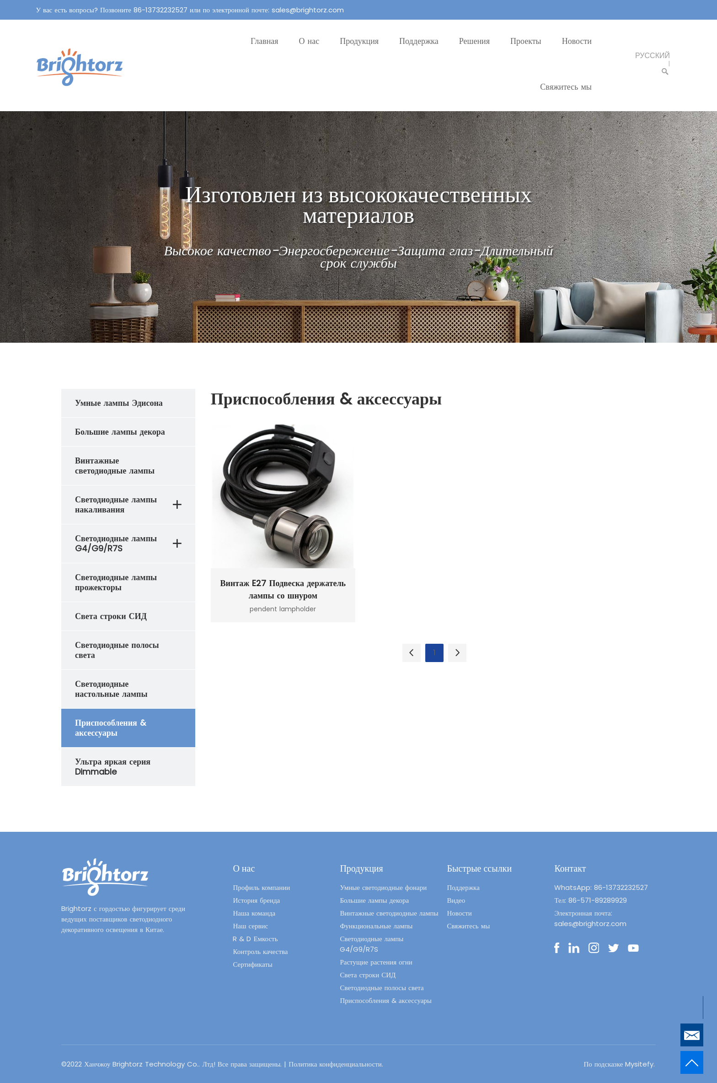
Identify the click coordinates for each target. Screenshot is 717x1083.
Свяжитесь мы (566, 86)
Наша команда (254, 913)
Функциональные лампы (376, 926)
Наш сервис (250, 926)
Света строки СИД (368, 975)
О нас (309, 41)
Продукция (359, 41)
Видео (456, 900)
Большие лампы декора (374, 900)
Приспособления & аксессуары (386, 1000)
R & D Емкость (255, 938)
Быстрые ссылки (479, 868)
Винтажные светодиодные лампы (389, 913)
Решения (474, 41)
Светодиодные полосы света (381, 987)
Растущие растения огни (376, 962)
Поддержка (419, 41)
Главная (264, 41)
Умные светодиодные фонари (383, 887)
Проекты (525, 41)
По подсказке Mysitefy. (619, 1064)
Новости (577, 41)
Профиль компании (261, 887)
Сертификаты (252, 964)
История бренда (256, 900)
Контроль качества (260, 951)
